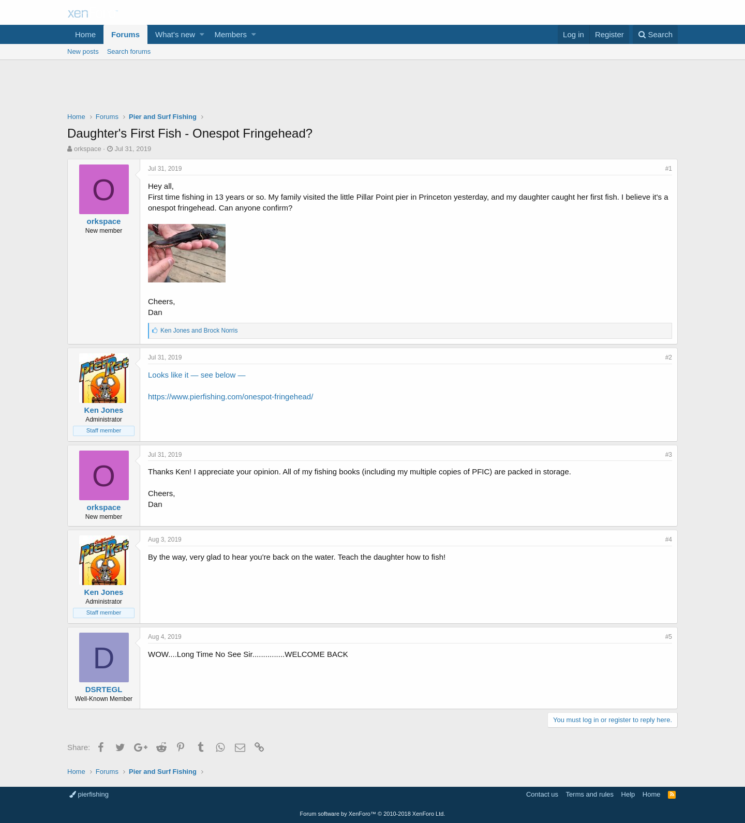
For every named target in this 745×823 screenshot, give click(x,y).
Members (231, 34)
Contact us (542, 794)
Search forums (129, 51)
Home (85, 34)
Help (628, 794)
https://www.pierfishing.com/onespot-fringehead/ (230, 396)
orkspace (87, 149)
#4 (668, 539)
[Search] (655, 34)
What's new (175, 34)
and (198, 330)
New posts (83, 51)
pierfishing (89, 794)
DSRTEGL (104, 689)
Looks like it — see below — (196, 374)
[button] (202, 34)
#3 (668, 454)
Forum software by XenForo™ (372, 814)
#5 (668, 636)
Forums (125, 34)
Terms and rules (590, 794)
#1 (668, 168)
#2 (668, 357)
